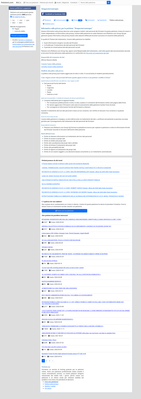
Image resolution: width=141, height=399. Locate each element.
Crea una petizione (31, 3)
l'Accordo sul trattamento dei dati (97, 53)
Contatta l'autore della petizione (52, 67)
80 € (20, 23)
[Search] (93, 2)
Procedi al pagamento (19, 36)
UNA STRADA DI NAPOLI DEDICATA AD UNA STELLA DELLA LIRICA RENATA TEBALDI (71, 180)
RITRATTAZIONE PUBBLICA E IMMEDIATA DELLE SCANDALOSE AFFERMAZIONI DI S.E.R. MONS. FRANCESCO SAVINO (83, 196)
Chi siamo (48, 388)
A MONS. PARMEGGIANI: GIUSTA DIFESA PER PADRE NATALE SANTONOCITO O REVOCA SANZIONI (76, 168)
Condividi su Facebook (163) (53, 14)
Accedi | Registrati (62, 3)
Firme (77, 20)
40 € (13, 23)
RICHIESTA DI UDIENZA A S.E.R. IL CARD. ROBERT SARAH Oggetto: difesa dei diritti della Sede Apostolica (77, 188)
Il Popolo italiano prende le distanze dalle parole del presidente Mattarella (65, 163)
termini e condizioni (25, 40)
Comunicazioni (61, 20)
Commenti (90, 20)
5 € (13, 20)
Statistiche (102, 20)
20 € (27, 20)
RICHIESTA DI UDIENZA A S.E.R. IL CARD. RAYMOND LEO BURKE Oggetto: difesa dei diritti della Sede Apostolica (79, 192)
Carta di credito (20, 31)
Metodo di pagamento (18, 27)
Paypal (17, 29)
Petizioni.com (7, 2)
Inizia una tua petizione (64, 211)
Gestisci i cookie (50, 386)
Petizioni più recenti (46, 3)
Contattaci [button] (74, 3)
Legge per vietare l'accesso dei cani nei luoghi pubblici (59, 176)
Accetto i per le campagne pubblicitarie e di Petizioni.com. (23, 43)
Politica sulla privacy (116, 20)
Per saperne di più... (18, 17)
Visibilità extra (48, 24)
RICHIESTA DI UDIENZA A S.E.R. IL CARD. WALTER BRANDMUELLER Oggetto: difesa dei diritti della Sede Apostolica (80, 172)
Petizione (47, 20)
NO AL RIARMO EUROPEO (51, 184)
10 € (20, 20)
